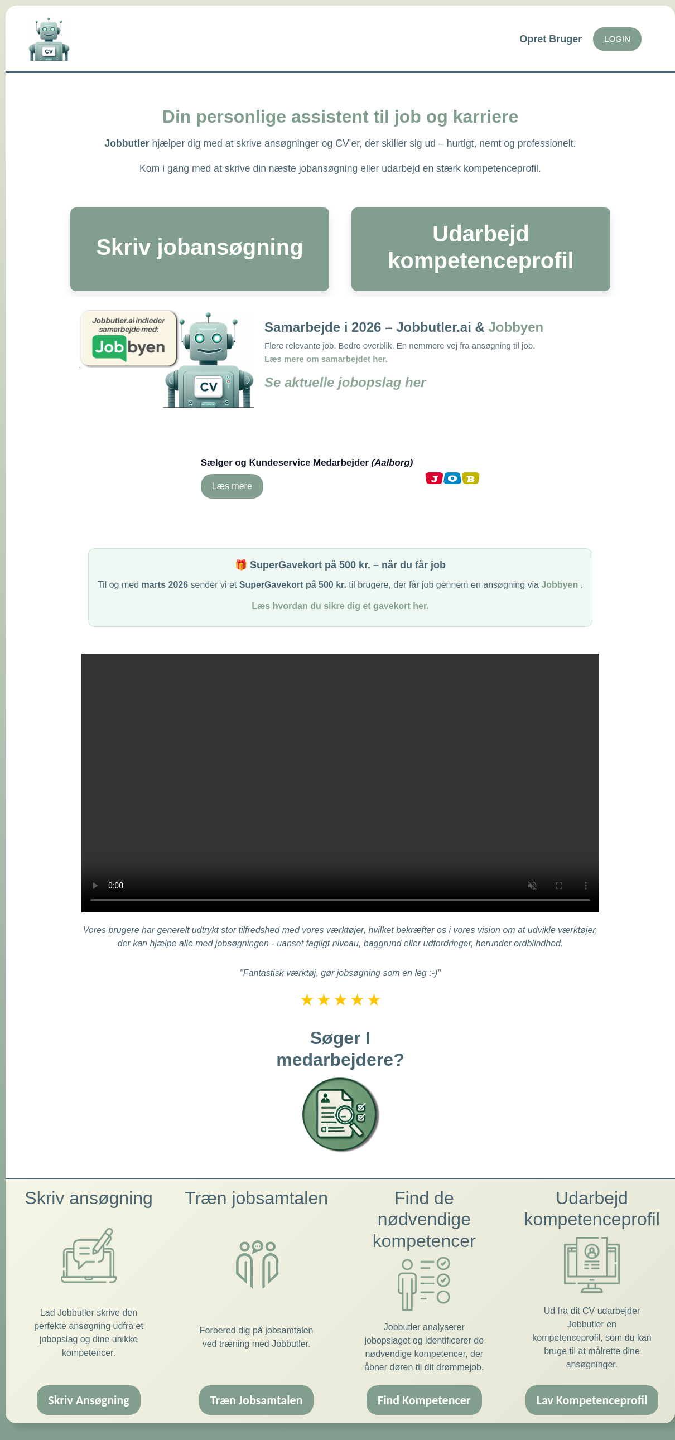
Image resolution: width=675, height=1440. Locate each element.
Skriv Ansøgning (88, 1391)
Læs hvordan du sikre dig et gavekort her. (340, 597)
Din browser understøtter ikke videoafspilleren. (340, 774)
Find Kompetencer (424, 1391)
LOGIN (617, 39)
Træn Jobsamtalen (256, 1391)
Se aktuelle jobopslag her (345, 382)
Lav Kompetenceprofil (592, 1391)
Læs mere (232, 481)
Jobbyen (516, 327)
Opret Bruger (550, 39)
